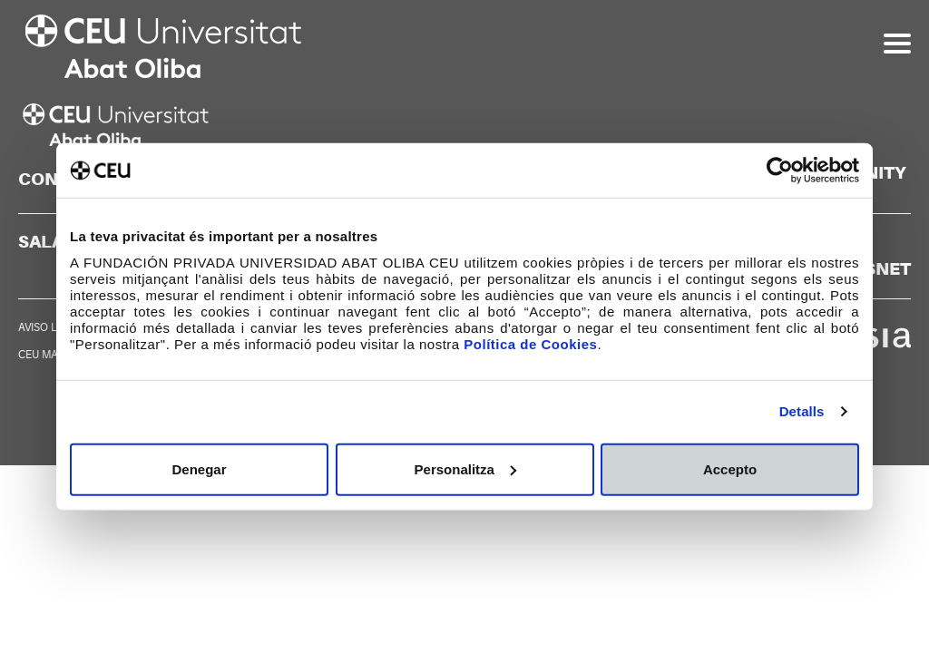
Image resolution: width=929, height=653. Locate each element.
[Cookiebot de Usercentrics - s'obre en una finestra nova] (779, 170)
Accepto (730, 468)
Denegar (198, 468)
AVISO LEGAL (51, 327)
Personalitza (465, 468)
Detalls (802, 411)
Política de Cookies (530, 343)
